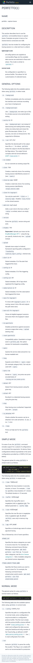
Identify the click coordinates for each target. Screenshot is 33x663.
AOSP (11, 156)
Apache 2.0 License (7, 660)
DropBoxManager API (12, 234)
